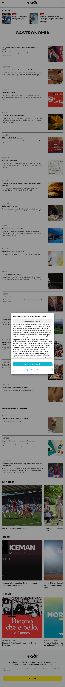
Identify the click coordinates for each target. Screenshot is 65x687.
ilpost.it (42, 351)
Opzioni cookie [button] (33, 370)
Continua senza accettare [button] (32, 321)
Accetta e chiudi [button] (32, 364)
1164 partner (33, 349)
